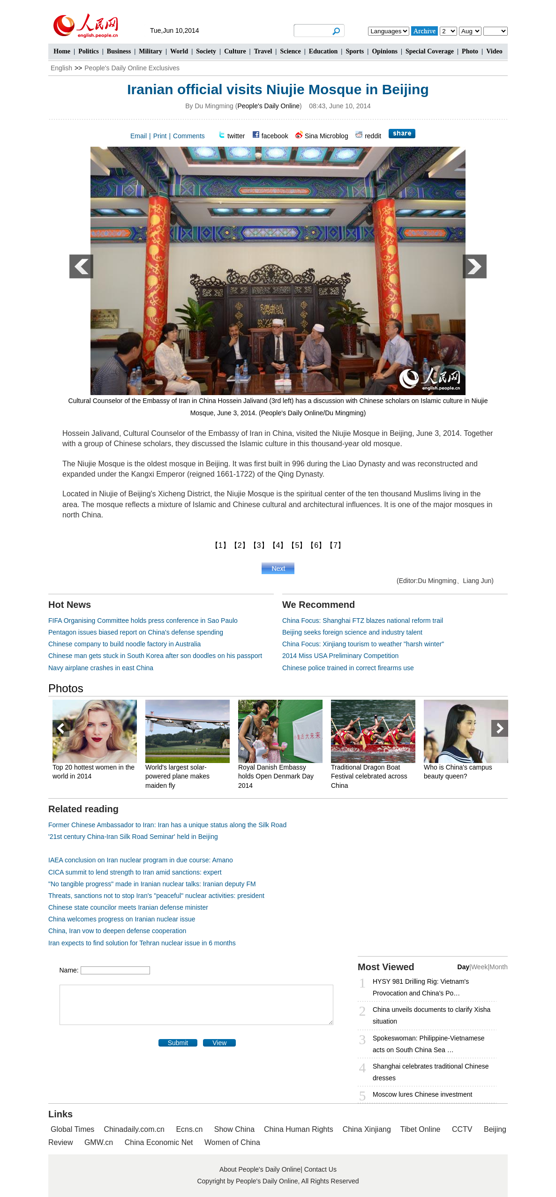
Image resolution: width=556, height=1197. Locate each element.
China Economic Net (159, 1142)
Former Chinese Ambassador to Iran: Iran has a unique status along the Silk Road (167, 825)
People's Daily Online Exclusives (132, 68)
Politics (88, 51)
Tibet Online (420, 1129)
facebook (275, 136)
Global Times (72, 1129)
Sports (355, 51)
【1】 (220, 545)
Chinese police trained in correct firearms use (348, 668)
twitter (236, 136)
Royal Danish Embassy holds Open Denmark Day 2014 (276, 776)
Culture (235, 51)
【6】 (316, 545)
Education (323, 51)
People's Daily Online (268, 106)
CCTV (462, 1129)
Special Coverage (430, 51)
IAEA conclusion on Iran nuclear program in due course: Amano (140, 860)
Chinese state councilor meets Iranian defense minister (128, 907)
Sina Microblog (326, 136)
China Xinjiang (367, 1129)
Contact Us (320, 1169)
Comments (189, 136)
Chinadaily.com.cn (134, 1129)
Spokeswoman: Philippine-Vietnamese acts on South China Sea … (429, 1044)
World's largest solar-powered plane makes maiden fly (177, 776)
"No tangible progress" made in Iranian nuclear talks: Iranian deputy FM (152, 884)
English (61, 68)
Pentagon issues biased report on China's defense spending (135, 632)
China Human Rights (298, 1129)
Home (61, 51)
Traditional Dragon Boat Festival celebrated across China (369, 776)
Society (206, 51)
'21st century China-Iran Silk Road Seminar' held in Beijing (133, 836)
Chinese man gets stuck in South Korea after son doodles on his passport (155, 655)
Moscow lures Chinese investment (422, 1094)
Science (290, 51)
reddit (373, 136)
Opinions (384, 51)
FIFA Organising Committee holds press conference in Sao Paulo (143, 620)
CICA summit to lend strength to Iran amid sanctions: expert (135, 872)
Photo (470, 51)
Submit (178, 1043)
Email (138, 136)
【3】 (259, 545)
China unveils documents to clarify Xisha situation (431, 1015)
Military (150, 51)
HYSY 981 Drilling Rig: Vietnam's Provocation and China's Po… (421, 987)
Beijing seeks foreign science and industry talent (352, 632)
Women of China (232, 1142)
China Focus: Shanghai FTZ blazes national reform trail (362, 620)
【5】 (297, 545)
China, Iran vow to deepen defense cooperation (117, 931)
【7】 (335, 545)
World (179, 51)
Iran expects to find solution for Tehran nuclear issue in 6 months (142, 943)
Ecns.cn (189, 1129)
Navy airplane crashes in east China (100, 668)
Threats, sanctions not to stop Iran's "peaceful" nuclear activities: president (156, 895)
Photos (65, 688)
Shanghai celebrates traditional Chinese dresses (431, 1072)
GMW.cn (99, 1142)
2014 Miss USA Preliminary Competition (340, 655)
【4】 (278, 545)
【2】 (239, 545)
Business (119, 51)
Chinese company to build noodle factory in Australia (124, 644)
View (219, 1043)
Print (160, 136)
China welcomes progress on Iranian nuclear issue (121, 919)
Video (494, 51)
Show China (234, 1129)
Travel (263, 51)
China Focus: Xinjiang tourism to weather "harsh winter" (363, 644)
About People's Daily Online (260, 1169)
